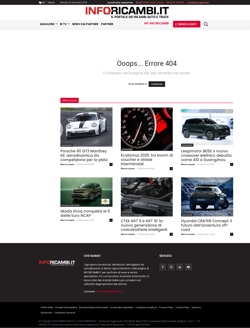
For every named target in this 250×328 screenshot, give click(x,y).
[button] (206, 24)
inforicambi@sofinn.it (109, 291)
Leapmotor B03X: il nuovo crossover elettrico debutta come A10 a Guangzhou (206, 155)
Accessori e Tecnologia (132, 215)
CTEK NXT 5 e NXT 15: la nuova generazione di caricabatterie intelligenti (144, 225)
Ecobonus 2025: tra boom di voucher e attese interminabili (147, 159)
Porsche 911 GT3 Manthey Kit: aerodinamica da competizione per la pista (84, 155)
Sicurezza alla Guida (70, 205)
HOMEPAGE (156, 84)
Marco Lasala (67, 164)
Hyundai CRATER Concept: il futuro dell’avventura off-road (206, 225)
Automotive (66, 145)
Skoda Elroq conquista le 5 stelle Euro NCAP (85, 213)
